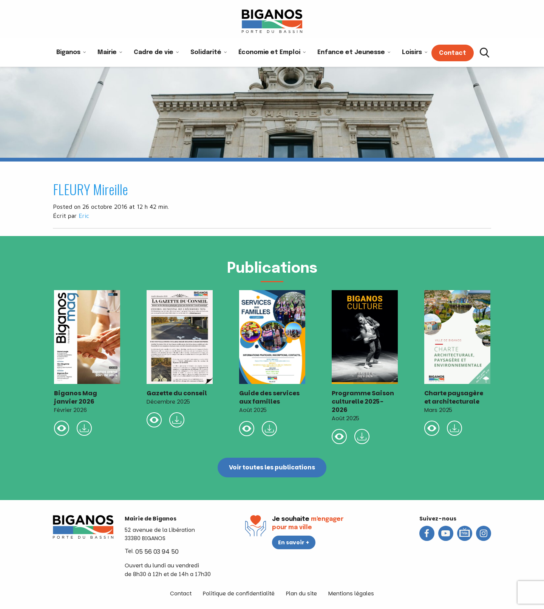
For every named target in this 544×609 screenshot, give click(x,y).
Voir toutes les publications (272, 467)
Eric (84, 215)
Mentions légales (351, 593)
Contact (181, 593)
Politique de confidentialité (239, 593)
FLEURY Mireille (90, 189)
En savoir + (293, 542)
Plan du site (301, 593)
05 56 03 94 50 (157, 551)
